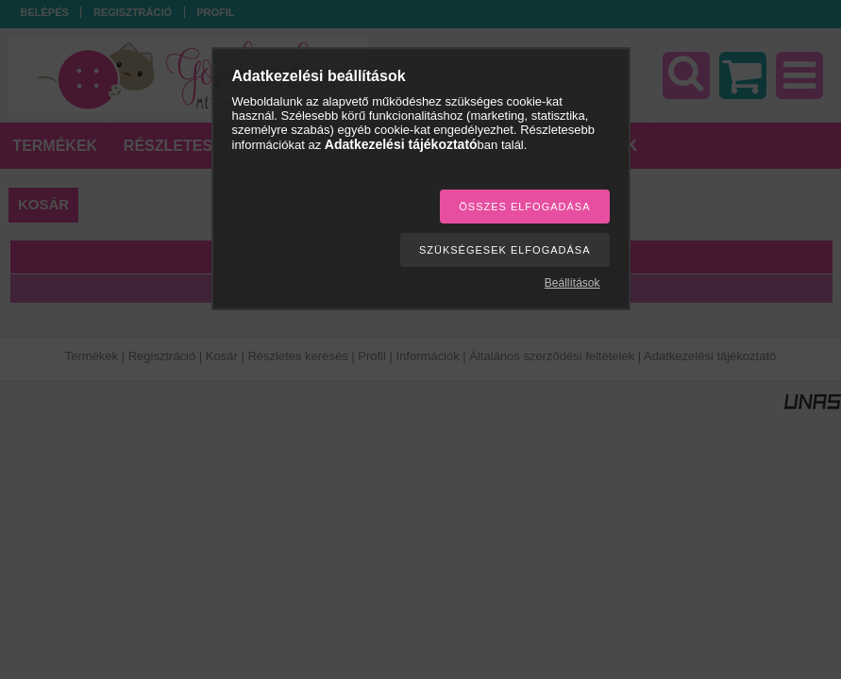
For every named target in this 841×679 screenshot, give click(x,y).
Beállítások (572, 283)
